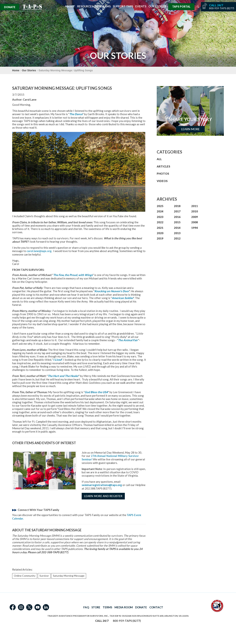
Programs (103, 6)
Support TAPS (123, 6)
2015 (177, 222)
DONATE (141, 607)
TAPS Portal (181, 6)
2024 (160, 211)
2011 (194, 206)
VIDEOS (162, 181)
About (70, 6)
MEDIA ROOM (123, 607)
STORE (95, 607)
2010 (194, 211)
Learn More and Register (103, 496)
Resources (85, 6)
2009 (194, 217)
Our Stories (157, 6)
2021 (160, 227)
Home (15, 70)
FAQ (86, 607)
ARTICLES (163, 166)
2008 (194, 222)
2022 (160, 222)
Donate (9, 7)
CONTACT (156, 607)
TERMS (107, 607)
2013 (177, 233)
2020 (160, 233)
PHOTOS (163, 173)
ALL (159, 159)
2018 (177, 206)
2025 (160, 206)
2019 (160, 238)
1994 (194, 227)
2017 (177, 211)
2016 (177, 217)
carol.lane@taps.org (39, 251)
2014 (177, 227)
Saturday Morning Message (68, 575)
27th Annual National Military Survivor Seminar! (110, 457)
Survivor (44, 575)
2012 (177, 238)
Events (140, 6)
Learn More (190, 129)
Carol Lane (30, 99)
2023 (160, 217)
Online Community (24, 575)
